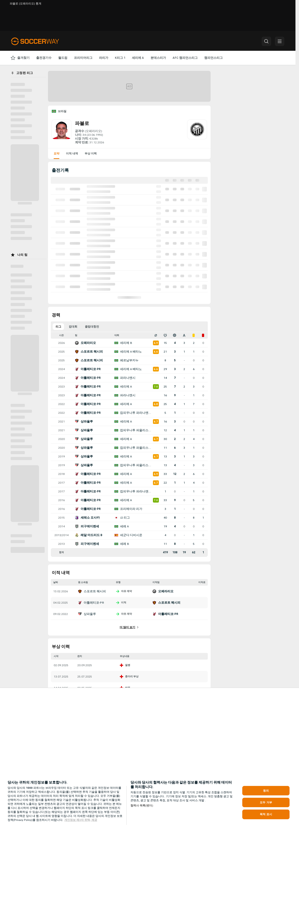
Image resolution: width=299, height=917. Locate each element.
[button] (266, 41)
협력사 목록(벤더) (141, 805)
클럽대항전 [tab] (92, 326)
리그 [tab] (58, 326)
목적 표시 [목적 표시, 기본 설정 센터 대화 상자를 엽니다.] (266, 814)
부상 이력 (91, 153)
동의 (266, 790)
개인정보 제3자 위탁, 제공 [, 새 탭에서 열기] (80, 820)
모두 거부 (266, 802)
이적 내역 (72, 153)
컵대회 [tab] (73, 326)
